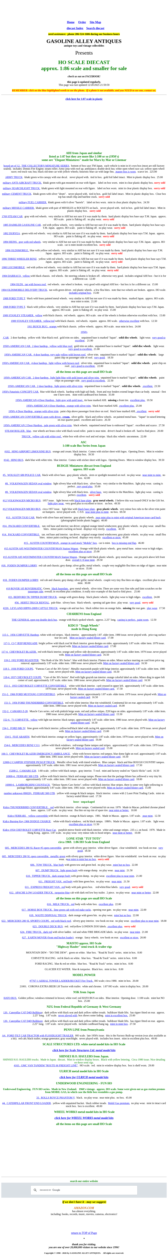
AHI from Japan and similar (84, 153)
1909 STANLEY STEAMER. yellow (22, 315)
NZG (50, 1006)
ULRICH (65, 1071)
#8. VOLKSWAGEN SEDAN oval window (28, 483)
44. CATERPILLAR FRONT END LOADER (26, 1103)
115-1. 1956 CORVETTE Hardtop (20, 634)
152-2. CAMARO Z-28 (15, 711)
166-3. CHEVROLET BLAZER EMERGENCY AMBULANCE (35, 753)
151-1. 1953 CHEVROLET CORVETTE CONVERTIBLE (35, 685)
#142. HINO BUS (13, 460)
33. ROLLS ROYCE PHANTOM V (55, 1097)
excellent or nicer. (111, 537)
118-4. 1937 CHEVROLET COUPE (22, 677)
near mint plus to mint (96, 512)
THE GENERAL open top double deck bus (34, 619)
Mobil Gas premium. (119, 1103)
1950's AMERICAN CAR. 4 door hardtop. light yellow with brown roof (40, 363)
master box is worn (125, 171)
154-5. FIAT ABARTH (17, 736)
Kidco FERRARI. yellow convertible (28, 815)
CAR (6, 337)
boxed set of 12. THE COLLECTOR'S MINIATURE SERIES (36, 165)
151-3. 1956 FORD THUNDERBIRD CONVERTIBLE (33, 702)
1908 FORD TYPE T (14, 298)
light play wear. (56, 503)
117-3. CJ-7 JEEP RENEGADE (20, 643)
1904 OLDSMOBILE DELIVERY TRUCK (24, 290)
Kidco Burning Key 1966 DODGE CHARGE (27, 821)
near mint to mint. (151, 475)
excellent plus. (137, 400)
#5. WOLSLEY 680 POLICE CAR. (22, 475)
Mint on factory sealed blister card (88, 637)
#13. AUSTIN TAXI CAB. (20, 517)
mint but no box (121, 864)
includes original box (80, 292)
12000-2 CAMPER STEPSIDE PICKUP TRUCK (29, 762)
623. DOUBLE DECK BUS (48, 926)
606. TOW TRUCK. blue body (47, 864)
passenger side (35, 591)
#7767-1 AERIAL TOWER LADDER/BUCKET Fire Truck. (62, 980)
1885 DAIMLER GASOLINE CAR (22, 224)
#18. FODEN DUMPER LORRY (19, 565)
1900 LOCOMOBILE (13, 267)
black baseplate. (60, 588)
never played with (67, 1015)
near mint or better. (119, 810)
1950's (84, 332)
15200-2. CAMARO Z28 (22, 770)
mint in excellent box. (116, 1015)
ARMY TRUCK (13, 177)
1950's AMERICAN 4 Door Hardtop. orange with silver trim (58, 405)
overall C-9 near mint (83, 560)
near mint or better (141, 892)
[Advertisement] (84, 10)
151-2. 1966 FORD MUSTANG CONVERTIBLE (28, 694)
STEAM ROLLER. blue (18, 431)
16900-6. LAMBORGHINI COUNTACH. (27, 784)
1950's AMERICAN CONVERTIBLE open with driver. (36, 416)
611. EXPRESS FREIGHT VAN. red (45, 887)
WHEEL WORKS (65, 1112)
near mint (147, 815)
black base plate (82, 500)
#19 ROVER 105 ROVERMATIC (24, 588)
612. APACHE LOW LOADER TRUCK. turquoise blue (39, 892)
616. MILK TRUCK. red (60, 904)
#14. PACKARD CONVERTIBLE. (21, 526)
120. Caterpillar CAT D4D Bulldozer (23, 1021)
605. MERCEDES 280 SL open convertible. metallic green (33, 856)
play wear (152, 608)
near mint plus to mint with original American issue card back (127, 517)
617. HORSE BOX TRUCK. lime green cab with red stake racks (56, 909)
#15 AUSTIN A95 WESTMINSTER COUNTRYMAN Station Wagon (41, 548)
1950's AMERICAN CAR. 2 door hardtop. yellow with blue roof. (38, 346)
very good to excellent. (80, 349)
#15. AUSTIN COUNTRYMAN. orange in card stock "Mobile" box (60, 543)
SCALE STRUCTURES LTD (61, 1044)
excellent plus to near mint (120, 876)
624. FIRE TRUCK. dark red (36, 932)
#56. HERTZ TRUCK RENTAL (32, 602)
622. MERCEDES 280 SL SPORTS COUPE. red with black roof (36, 920)
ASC (84, 442)
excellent (141, 411)
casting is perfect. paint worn (132, 619)
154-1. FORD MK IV (13, 728)
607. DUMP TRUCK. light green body (56, 870)
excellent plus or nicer (80, 551)
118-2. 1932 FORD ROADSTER (21, 660)
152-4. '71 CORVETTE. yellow (20, 719)
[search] (83, 1190)
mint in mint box (119, 1024)
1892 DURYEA (11, 233)
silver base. (96, 492)
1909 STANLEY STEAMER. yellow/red (32, 321)
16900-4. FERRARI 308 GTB (22, 776)
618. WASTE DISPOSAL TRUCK (48, 915)
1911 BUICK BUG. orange (42, 326)
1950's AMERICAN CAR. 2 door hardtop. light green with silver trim (45, 386)
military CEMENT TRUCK (16, 193)
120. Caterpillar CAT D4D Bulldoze (22, 1012)
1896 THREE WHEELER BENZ (19, 258)
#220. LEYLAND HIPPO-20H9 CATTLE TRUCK (30, 608)
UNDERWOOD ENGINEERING (77, 1083)
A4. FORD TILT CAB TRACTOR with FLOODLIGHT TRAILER (37, 1035)
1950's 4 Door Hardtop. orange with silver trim (34, 411)
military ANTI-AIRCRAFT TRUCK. (22, 182)
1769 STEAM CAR (12, 216)
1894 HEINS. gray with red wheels (22, 241)
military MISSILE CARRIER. (18, 208)
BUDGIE (63, 465)
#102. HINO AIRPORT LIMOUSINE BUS (28, 451)
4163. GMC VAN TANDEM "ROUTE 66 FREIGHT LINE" (46, 1065)
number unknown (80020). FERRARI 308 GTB (29, 793)
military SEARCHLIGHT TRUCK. (21, 188)
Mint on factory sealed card (102, 705)
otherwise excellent (129, 321)
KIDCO (73, 625)
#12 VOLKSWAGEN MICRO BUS (22, 500)
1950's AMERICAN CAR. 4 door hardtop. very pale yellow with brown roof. (45, 354)
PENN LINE (72, 1029)
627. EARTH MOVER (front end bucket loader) (48, 937)
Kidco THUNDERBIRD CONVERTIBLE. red (28, 807)
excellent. (147, 386)
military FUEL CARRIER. (33, 202)
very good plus (84, 486)
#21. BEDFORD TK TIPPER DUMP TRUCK (32, 597)
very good (99, 357)
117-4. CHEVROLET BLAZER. (19, 651)
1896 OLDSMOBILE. (17, 250)
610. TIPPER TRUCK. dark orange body (48, 876)
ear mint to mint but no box (81, 859)
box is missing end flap (124, 543)
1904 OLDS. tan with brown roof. (28, 284)
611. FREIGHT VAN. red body (56, 881)
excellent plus (106, 904)
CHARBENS (75, 614)
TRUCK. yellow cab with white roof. (42, 436)
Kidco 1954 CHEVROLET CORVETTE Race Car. (29, 829)
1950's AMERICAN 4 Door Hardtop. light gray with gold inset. (49, 400)
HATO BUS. (10, 998)
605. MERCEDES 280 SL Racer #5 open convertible (33, 847)
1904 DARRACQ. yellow (16, 275)
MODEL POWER (84, 975)
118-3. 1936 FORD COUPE (18, 668)
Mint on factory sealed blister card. (96, 688)
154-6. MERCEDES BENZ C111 (22, 745)
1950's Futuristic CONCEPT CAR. (20, 391)
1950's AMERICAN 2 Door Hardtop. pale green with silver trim (37, 425)
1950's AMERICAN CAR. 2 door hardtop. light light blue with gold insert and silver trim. (52, 377)
